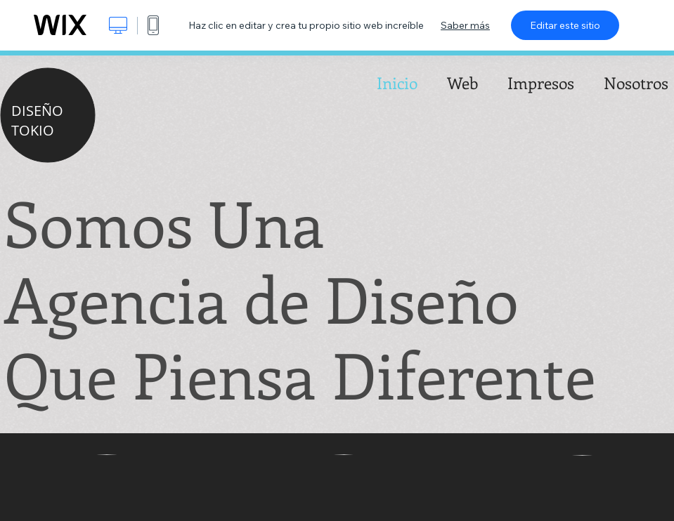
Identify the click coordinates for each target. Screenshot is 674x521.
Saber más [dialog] (465, 25)
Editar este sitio (565, 25)
